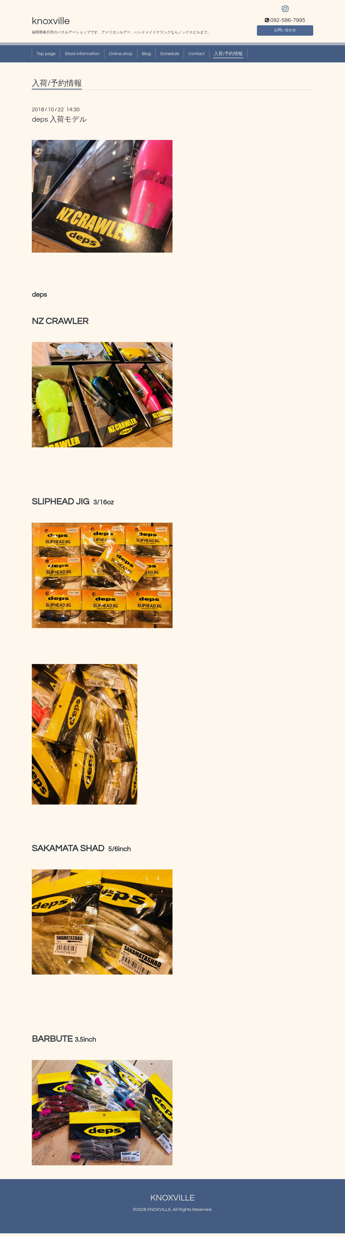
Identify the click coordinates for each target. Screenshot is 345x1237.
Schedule (169, 57)
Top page (46, 57)
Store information (82, 57)
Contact (197, 57)
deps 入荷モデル (59, 122)
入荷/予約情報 (228, 57)
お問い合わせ (285, 32)
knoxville (51, 24)
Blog (146, 57)
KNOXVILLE (172, 1201)
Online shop (121, 57)
